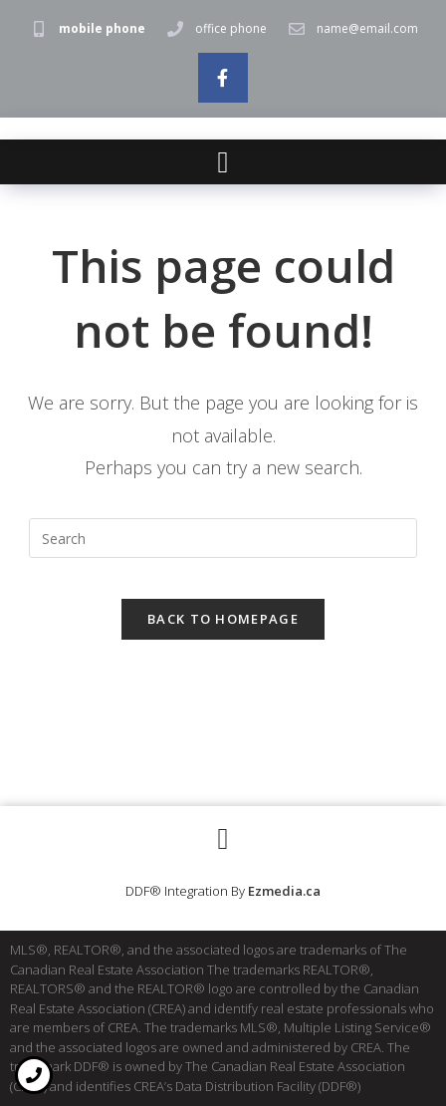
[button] (223, 161)
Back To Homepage (223, 619)
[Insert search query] (223, 538)
